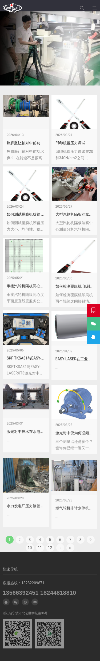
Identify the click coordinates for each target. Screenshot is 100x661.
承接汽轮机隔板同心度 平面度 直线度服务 (41, 351)
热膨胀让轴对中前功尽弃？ (29, 143)
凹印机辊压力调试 (70, 143)
